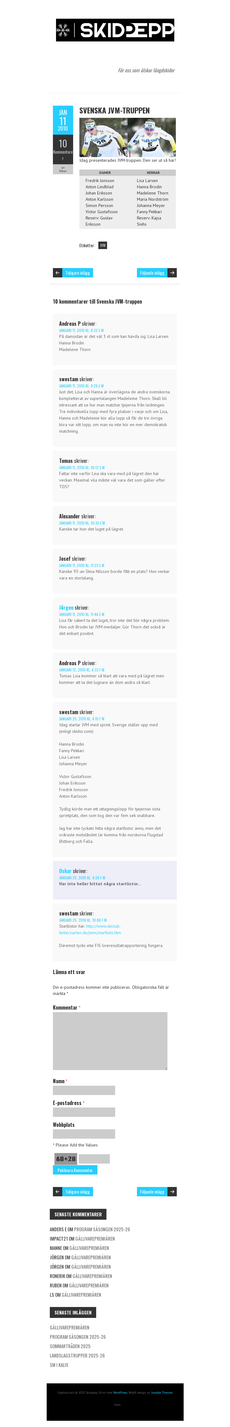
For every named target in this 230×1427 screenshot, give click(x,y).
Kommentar (66, 1007)
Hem (117, 1405)
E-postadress (68, 1103)
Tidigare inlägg (77, 272)
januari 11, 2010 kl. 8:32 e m (81, 330)
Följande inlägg (152, 272)
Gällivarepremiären (95, 1238)
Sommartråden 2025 (70, 1346)
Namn (60, 1081)
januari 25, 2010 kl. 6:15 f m (81, 718)
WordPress (120, 1393)
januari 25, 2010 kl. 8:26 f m (82, 877)
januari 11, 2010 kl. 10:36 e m (82, 523)
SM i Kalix (59, 1364)
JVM (103, 245)
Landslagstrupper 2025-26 (77, 1355)
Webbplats (64, 1124)
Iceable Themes (161, 1393)
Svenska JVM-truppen (114, 110)
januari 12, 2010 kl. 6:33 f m (81, 669)
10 (63, 143)
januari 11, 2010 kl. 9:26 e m (81, 385)
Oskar (65, 871)
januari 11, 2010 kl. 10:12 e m (82, 467)
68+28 (66, 1159)
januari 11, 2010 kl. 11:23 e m (81, 565)
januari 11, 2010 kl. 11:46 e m (81, 614)
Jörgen (66, 607)
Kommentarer (63, 155)
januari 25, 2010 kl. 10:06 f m (83, 920)
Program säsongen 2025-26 (102, 1229)
